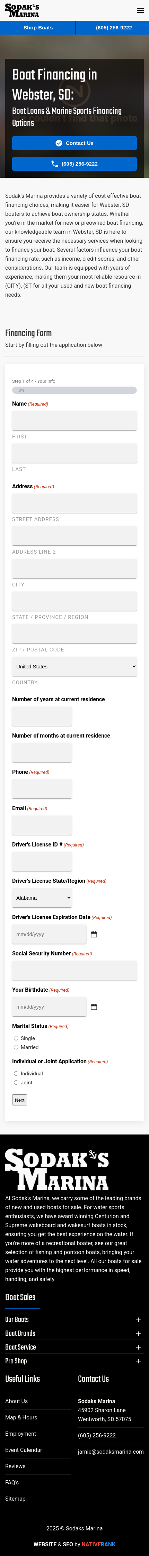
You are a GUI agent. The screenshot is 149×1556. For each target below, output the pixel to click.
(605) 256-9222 (97, 1435)
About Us (16, 1401)
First (19, 437)
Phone (30, 772)
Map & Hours (21, 1417)
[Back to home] (22, 10)
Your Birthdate (40, 990)
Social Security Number (52, 953)
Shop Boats (38, 27)
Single (28, 1038)
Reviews (15, 1466)
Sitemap (15, 1498)
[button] (140, 10)
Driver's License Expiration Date (62, 917)
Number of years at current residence (58, 699)
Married (29, 1047)
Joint (27, 1083)
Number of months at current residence (61, 735)
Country (25, 682)
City (18, 585)
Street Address (35, 519)
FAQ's (12, 1482)
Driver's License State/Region (59, 881)
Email (29, 808)
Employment (20, 1433)
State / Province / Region (50, 617)
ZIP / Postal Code (38, 650)
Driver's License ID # (48, 845)
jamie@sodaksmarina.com (111, 1451)
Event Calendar (23, 1450)
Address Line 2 (34, 552)
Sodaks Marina (96, 1401)
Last (19, 469)
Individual (32, 1074)
